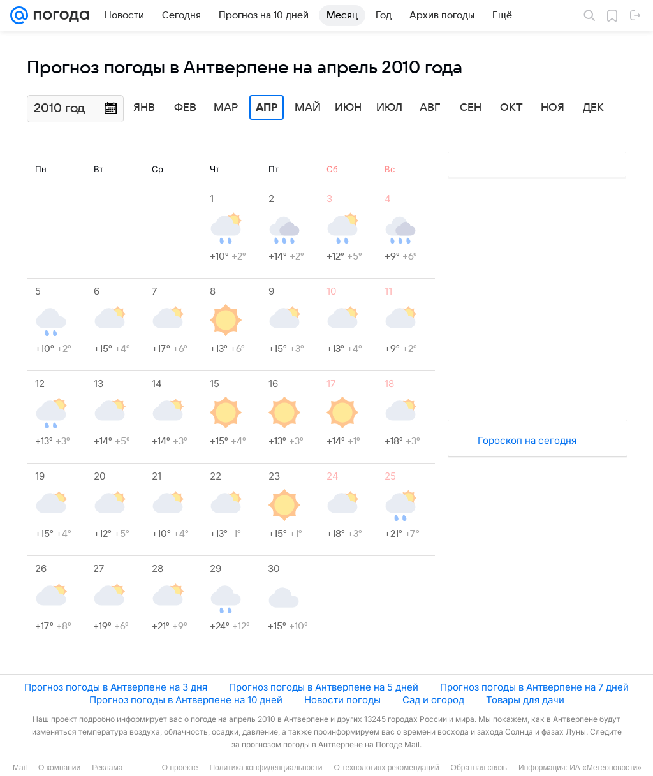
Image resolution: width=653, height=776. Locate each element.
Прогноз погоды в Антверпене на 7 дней (534, 687)
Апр (266, 107)
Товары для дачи (525, 700)
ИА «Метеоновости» (605, 767)
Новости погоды (342, 700)
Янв (144, 107)
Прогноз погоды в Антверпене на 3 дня (115, 687)
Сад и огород (433, 700)
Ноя (552, 107)
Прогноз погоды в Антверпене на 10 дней (185, 700)
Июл (389, 107)
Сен (470, 107)
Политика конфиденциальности (265, 767)
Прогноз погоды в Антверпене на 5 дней (323, 687)
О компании (59, 767)
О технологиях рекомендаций (386, 767)
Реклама (107, 767)
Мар (226, 107)
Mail (20, 767)
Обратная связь (479, 767)
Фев (185, 107)
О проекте (180, 767)
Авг (430, 107)
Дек (593, 107)
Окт (511, 107)
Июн (348, 107)
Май (308, 107)
